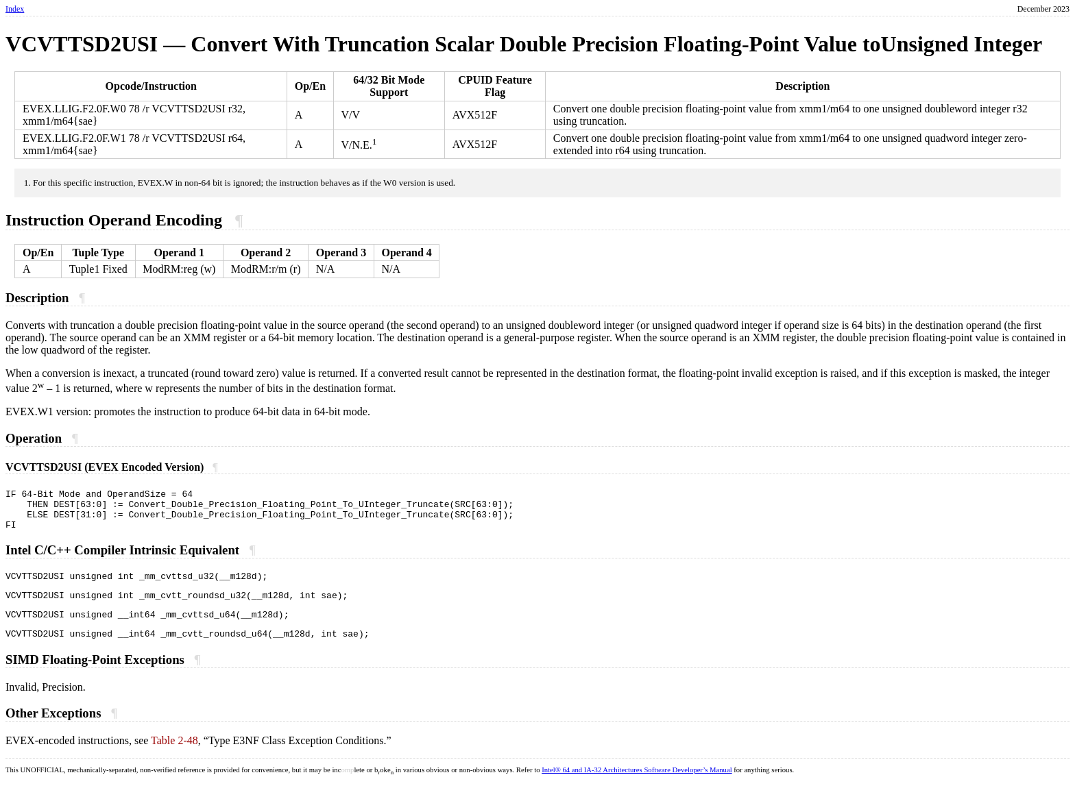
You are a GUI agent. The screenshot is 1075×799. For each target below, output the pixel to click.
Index (14, 9)
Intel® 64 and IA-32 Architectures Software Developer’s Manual (637, 786)
